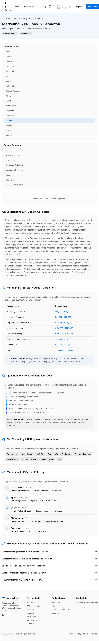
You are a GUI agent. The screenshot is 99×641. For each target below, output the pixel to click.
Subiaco (9, 81)
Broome (9, 135)
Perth (8, 51)
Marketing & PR (25, 18)
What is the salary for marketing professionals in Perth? (49, 559)
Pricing (54, 606)
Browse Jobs (30, 7)
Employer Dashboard (60, 609)
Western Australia (13, 91)
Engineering (10, 160)
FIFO (7, 150)
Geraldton (10, 120)
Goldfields (10, 116)
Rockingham (11, 66)
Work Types (32, 616)
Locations (31, 613)
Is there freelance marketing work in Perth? (49, 580)
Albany (8, 130)
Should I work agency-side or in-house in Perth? (49, 566)
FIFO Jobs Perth (33, 606)
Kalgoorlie (10, 111)
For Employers (61, 6)
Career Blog (32, 620)
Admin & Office (12, 180)
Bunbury (9, 125)
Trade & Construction (14, 185)
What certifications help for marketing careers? (49, 573)
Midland (9, 76)
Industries (31, 609)
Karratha (9, 101)
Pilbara (8, 96)
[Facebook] (3, 615)
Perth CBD (10, 86)
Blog (44, 7)
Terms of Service (90, 634)
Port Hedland (11, 106)
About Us (51, 6)
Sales (8, 175)
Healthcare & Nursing (14, 165)
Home (16, 7)
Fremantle (10, 56)
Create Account (33, 623)
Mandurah (10, 71)
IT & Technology (12, 155)
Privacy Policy (75, 634)
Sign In (79, 7)
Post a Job (92, 7)
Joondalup (10, 61)
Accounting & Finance (14, 170)
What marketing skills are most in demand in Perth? (49, 551)
